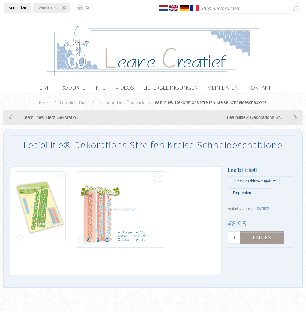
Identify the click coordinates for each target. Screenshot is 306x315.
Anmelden (17, 7)
